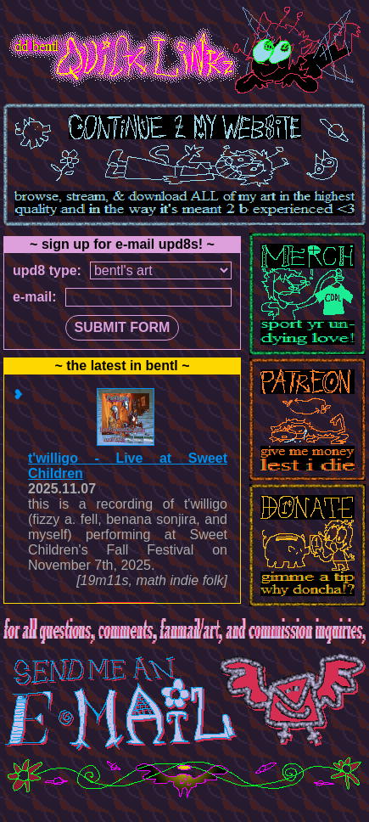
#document (122, 489)
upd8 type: (47, 270)
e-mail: (35, 297)
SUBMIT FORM (123, 327)
